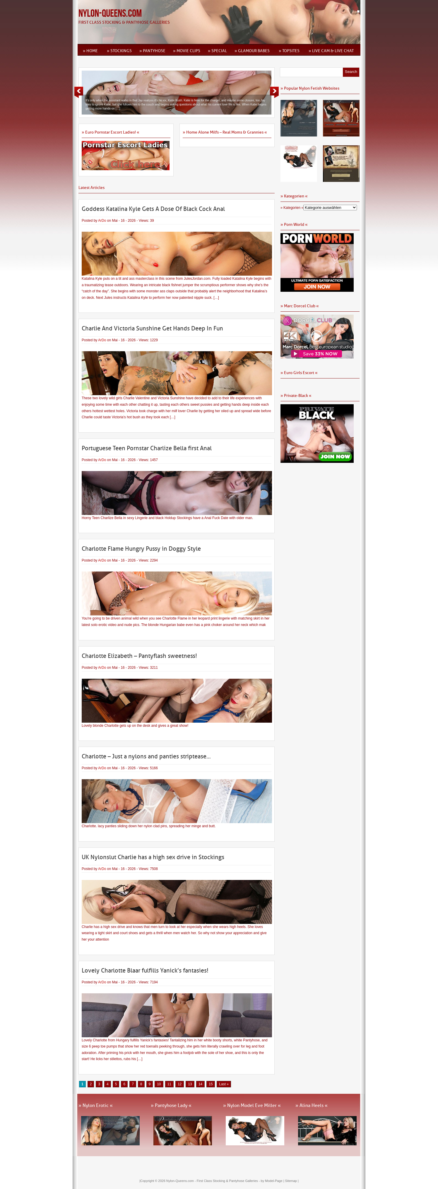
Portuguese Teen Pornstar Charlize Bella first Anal (147, 448)
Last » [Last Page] (224, 1084)
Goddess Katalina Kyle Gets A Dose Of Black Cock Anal (153, 208)
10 (159, 1084)
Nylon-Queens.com (110, 13)
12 (180, 1084)
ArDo (102, 221)
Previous (78, 92)
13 (190, 1084)
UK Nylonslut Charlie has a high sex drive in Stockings (153, 857)
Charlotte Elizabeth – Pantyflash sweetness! (139, 655)
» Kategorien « (291, 208)
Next (274, 92)
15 (211, 1084)
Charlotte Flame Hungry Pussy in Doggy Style (141, 548)
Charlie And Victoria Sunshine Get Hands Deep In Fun (152, 328)
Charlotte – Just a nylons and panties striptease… (146, 756)
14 (200, 1084)
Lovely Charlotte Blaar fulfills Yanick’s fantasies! (145, 970)
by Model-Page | (273, 1181)
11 (169, 1084)
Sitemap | (292, 1181)
